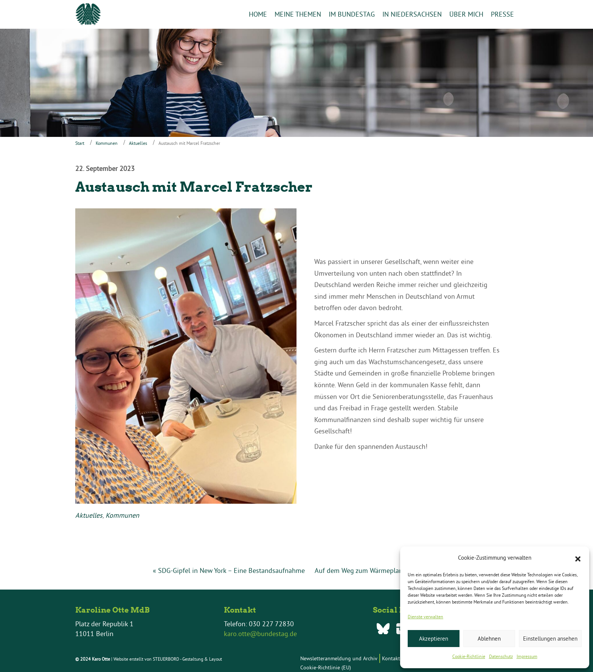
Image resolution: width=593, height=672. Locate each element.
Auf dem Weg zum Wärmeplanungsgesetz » (378, 570)
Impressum (527, 656)
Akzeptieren (433, 638)
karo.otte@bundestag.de (260, 633)
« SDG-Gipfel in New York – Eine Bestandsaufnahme (229, 570)
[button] (578, 558)
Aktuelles (138, 143)
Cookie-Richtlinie (468, 656)
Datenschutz (501, 656)
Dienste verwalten (425, 616)
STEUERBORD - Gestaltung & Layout (187, 659)
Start (79, 143)
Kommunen (107, 143)
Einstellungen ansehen (550, 638)
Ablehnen (489, 638)
